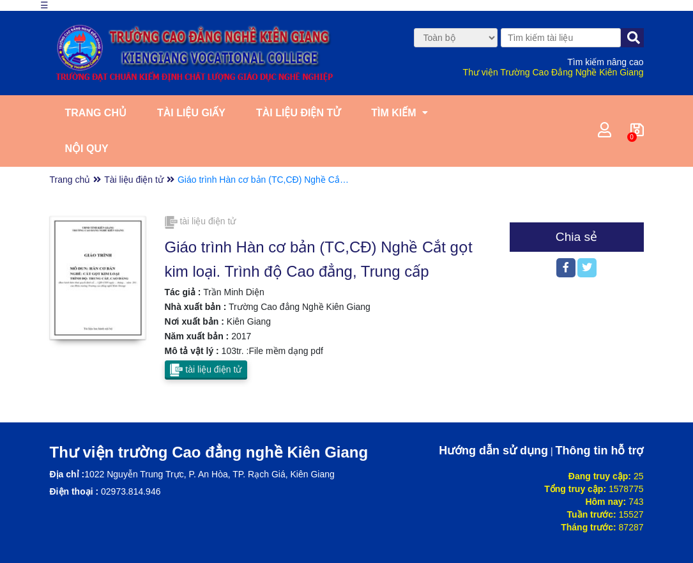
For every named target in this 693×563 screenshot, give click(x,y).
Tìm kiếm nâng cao (605, 62)
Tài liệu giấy (191, 112)
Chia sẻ (576, 236)
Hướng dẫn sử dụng (493, 450)
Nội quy (87, 148)
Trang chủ (95, 112)
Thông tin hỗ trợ (600, 450)
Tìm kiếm (393, 112)
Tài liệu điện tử (298, 112)
